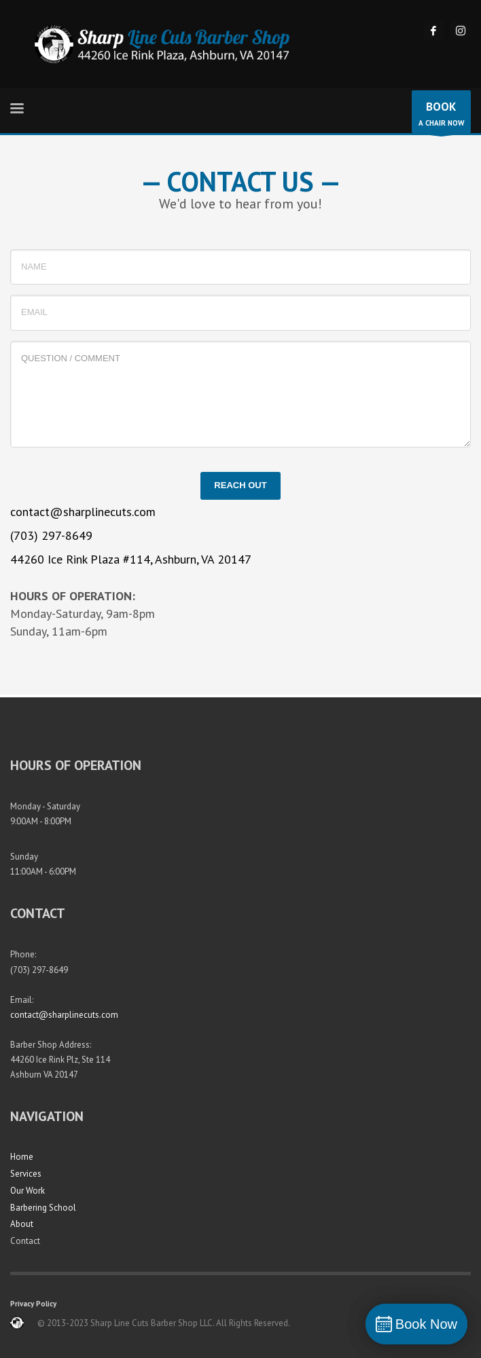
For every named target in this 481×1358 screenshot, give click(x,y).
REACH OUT (240, 485)
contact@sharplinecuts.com (83, 511)
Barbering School (43, 1207)
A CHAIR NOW (441, 115)
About (21, 1224)
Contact (25, 1241)
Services (25, 1173)
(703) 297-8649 (51, 535)
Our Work (27, 1190)
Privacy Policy (33, 1303)
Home (21, 1156)
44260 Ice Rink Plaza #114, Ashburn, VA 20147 (130, 559)
